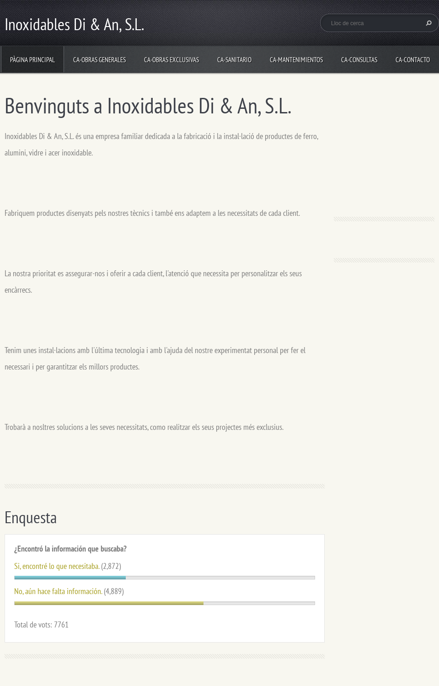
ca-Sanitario (234, 59)
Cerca (427, 23)
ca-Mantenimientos (296, 59)
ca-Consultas (359, 59)
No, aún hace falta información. (58, 591)
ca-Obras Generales (99, 59)
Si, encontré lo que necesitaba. (56, 566)
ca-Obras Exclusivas (171, 59)
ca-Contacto (413, 59)
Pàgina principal (32, 59)
